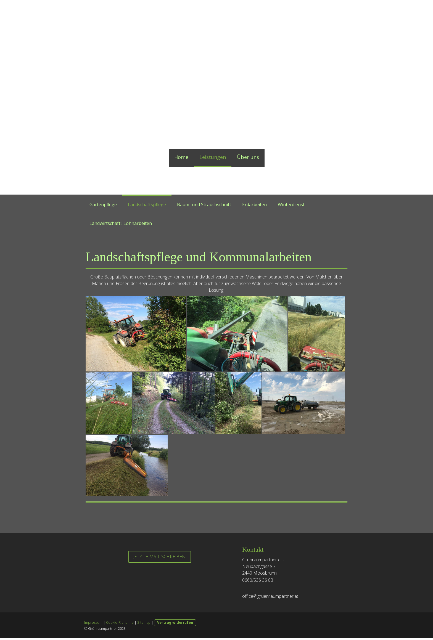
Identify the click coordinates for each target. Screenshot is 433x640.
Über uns (248, 157)
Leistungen (212, 157)
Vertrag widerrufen (175, 624)
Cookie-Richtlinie (119, 624)
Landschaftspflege (147, 204)
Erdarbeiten (254, 204)
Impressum (93, 624)
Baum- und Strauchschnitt (204, 204)
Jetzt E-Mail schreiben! (159, 559)
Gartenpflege (103, 204)
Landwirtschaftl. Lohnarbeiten (120, 223)
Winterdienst (291, 204)
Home (181, 157)
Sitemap (143, 624)
